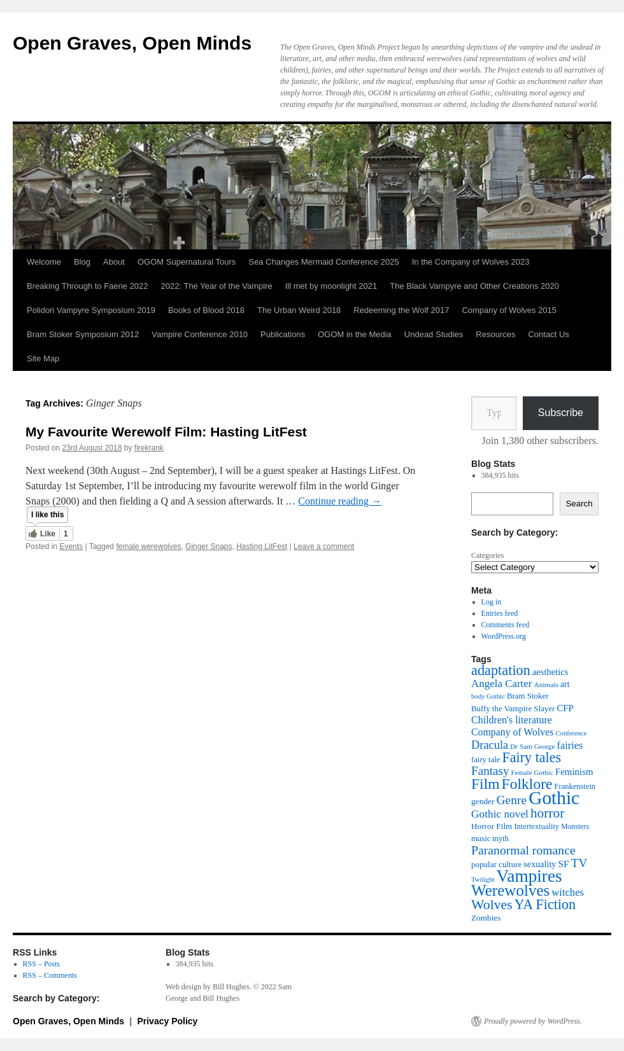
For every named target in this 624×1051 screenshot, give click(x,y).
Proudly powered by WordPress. (533, 1021)
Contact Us (548, 334)
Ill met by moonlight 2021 (331, 286)
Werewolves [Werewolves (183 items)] (510, 890)
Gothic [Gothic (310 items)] (553, 798)
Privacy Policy (167, 1021)
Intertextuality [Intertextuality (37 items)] (536, 826)
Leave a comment (324, 546)
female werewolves (148, 546)
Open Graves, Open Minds (132, 42)
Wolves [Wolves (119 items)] (492, 904)
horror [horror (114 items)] (547, 813)
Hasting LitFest (261, 546)
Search (578, 503)
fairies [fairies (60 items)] (570, 745)
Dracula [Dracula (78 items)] (489, 745)
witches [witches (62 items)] (567, 892)
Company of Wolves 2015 (509, 310)
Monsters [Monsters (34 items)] (575, 827)
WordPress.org (503, 636)
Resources (495, 334)
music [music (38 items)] (480, 838)
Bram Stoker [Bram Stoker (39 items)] (527, 696)
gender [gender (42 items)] (483, 801)
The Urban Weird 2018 (299, 310)
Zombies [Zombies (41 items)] (485, 917)
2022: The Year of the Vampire (217, 286)
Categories (487, 555)
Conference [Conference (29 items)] (570, 733)
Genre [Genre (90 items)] (512, 800)
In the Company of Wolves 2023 (471, 262)
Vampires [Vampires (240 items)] (529, 876)
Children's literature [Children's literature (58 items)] (511, 719)
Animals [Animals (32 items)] (546, 684)
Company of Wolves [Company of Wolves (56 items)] (512, 732)
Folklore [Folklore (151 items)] (527, 784)
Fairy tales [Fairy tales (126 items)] (531, 757)
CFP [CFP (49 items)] (565, 708)
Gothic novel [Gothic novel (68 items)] (499, 814)
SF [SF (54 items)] (563, 863)
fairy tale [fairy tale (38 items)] (485, 759)
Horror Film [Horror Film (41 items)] (491, 826)
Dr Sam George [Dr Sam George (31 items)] (532, 746)
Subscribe (560, 412)
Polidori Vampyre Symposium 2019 (91, 310)
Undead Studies (434, 334)
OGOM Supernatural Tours (187, 262)
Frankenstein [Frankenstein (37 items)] (575, 786)
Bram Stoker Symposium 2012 (83, 334)
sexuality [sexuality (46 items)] (539, 864)
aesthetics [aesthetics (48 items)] (550, 672)
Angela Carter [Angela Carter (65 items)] (501, 684)
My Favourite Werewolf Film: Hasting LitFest (166, 431)
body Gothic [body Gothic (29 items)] (488, 696)
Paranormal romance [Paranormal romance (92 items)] (523, 850)
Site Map (43, 358)
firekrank (149, 447)
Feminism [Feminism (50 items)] (574, 772)
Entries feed (499, 613)
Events (71, 546)
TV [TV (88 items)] (579, 863)
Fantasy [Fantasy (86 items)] (490, 770)
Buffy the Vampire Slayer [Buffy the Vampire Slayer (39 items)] (513, 708)
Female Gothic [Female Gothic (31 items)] (532, 772)
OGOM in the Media (355, 334)
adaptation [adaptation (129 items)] (500, 670)
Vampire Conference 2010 (200, 334)
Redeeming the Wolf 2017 (401, 310)
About (114, 262)
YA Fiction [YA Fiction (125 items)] (545, 904)
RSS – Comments (50, 975)
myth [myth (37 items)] (500, 838)
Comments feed (505, 624)
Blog (82, 262)
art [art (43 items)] (564, 684)
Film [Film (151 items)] (485, 784)
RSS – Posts (41, 963)
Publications (282, 334)
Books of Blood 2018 (206, 310)
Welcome (44, 262)
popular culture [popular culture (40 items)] (496, 864)
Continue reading (339, 501)
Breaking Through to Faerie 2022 (87, 286)
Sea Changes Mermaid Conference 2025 (323, 262)
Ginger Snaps (208, 546)
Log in (491, 601)
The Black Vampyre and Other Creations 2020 (474, 286)
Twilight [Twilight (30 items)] (483, 879)
